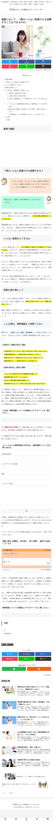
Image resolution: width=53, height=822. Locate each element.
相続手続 (10, 653)
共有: (9, 122)
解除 (8, 570)
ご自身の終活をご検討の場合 (18, 97)
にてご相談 (24, 337)
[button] (43, 66)
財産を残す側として (12, 88)
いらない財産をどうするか (14, 85)
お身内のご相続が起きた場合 (18, 94)
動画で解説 (9, 79)
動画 (4, 653)
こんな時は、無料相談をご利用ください (18, 91)
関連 (8, 125)
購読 (4, 570)
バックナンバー (6, 578)
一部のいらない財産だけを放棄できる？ (18, 82)
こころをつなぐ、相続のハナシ (9, 562)
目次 (24, 75)
